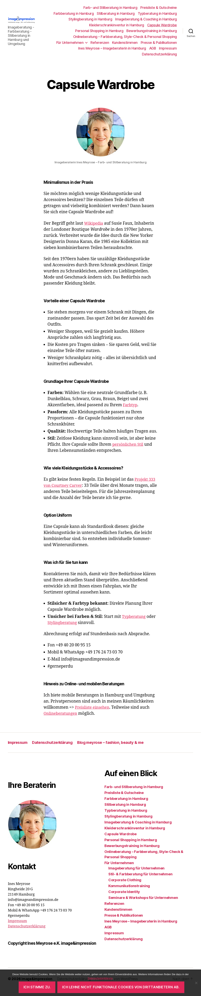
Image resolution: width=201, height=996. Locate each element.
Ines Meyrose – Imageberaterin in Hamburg (112, 48)
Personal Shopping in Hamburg (99, 31)
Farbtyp (130, 405)
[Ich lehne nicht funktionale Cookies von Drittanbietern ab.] (196, 983)
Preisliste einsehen (93, 713)
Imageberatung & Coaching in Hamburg (146, 19)
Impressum (168, 48)
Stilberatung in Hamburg (116, 13)
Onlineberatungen (61, 719)
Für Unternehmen (70, 42)
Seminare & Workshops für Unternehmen (143, 904)
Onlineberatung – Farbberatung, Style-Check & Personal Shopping (125, 37)
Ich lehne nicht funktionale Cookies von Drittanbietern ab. (121, 987)
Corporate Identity (124, 898)
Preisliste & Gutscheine (158, 8)
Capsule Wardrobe (162, 25)
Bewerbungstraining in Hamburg (151, 31)
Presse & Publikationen (159, 42)
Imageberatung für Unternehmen (136, 874)
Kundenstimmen (125, 42)
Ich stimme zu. (37, 987)
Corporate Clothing (124, 886)
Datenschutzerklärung (159, 54)
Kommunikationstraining (129, 892)
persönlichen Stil (128, 444)
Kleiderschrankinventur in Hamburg (116, 25)
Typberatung (134, 622)
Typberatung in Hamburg (157, 13)
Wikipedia (94, 223)
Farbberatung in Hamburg (74, 13)
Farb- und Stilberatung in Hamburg (110, 8)
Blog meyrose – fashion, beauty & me (116, 748)
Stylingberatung (63, 628)
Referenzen (99, 42)
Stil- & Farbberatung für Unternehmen (140, 880)
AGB (152, 48)
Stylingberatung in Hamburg (90, 19)
